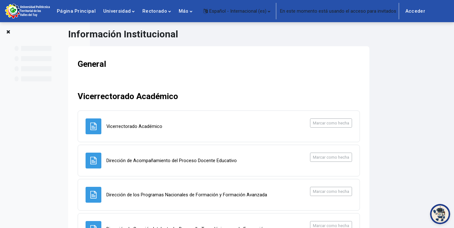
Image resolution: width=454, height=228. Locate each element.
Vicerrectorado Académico (181, 96)
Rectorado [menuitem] (154, 11)
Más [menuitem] (183, 11)
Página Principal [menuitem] (76, 11)
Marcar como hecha (384, 123)
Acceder (415, 11)
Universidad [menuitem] (117, 11)
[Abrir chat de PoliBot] (440, 214)
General (145, 64)
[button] (237, 11)
